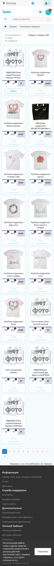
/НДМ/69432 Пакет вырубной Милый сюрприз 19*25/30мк (13, 423)
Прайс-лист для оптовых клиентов (21, 476)
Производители (11, 512)
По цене (9, 38)
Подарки (13, 27)
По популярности (13, 35)
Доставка (7, 486)
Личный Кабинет (11, 530)
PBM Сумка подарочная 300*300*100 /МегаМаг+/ (40, 126)
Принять (43, 551)
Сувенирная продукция (30, 27)
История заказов (11, 535)
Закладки (7, 539)
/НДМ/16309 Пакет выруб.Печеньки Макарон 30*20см (13, 75)
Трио (6, 12)
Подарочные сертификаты (17, 517)
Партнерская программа (16, 521)
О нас (5, 481)
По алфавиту (11, 41)
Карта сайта (9, 504)
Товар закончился (40, 92)
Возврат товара (11, 499)
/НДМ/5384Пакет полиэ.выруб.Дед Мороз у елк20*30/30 (40, 372)
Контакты (7, 494)
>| (5, 456)
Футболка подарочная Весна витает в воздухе (40, 225)
